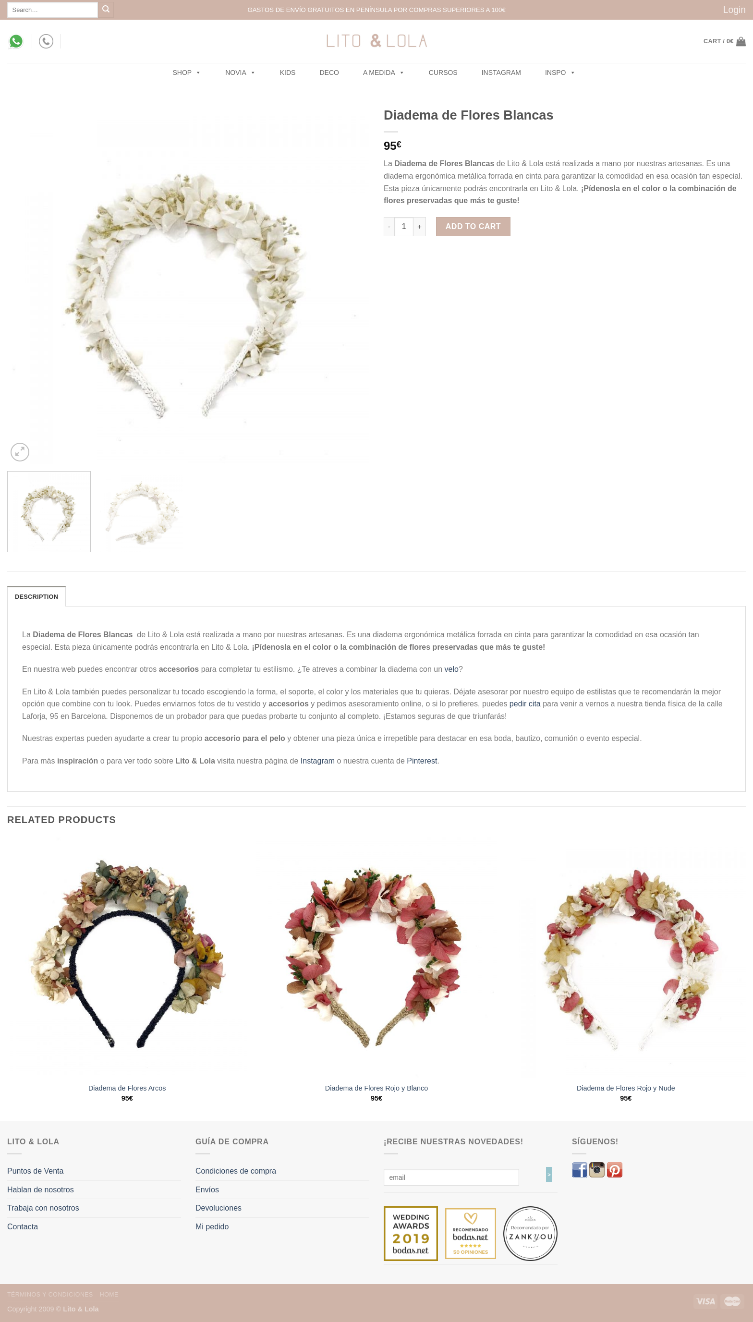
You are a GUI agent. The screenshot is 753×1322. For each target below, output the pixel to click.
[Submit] (106, 10)
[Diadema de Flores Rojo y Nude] (626, 957)
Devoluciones (218, 1208)
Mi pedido (212, 1227)
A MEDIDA (384, 72)
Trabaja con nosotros (43, 1208)
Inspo (560, 72)
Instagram (501, 72)
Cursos (443, 72)
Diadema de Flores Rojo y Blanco (376, 1088)
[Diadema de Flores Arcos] (127, 957)
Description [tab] (36, 596)
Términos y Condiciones (50, 1294)
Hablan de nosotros (40, 1190)
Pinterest (422, 761)
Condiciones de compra (235, 1171)
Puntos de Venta (35, 1171)
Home (109, 1294)
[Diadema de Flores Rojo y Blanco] (376, 957)
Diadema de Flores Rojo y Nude (626, 1088)
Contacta (22, 1227)
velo (452, 669)
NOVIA (240, 72)
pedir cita (525, 704)
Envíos (207, 1190)
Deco (329, 72)
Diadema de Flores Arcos (127, 1088)
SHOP (187, 72)
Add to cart (473, 226)
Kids (288, 72)
